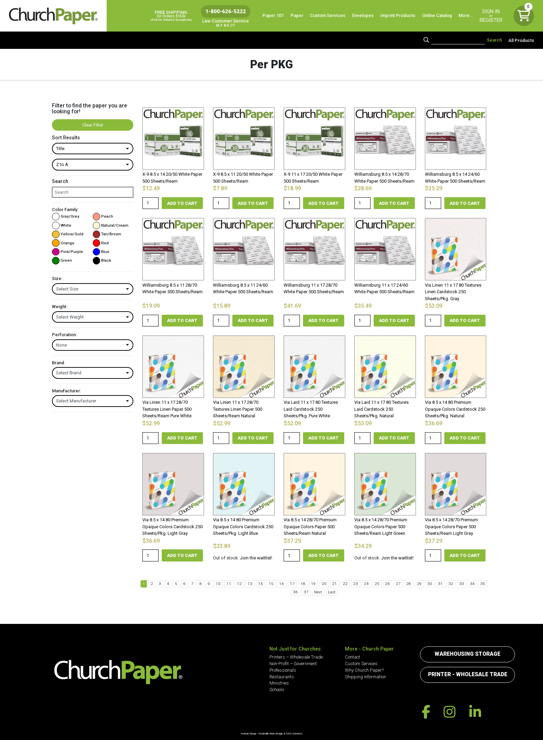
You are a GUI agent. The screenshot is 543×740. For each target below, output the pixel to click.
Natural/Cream (111, 225)
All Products (521, 40)
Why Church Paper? (364, 670)
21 (324, 583)
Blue (101, 251)
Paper (297, 15)
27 (384, 583)
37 (482, 583)
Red (101, 243)
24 (354, 583)
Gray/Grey (65, 216)
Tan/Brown (107, 234)
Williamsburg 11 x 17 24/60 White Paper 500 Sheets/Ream (384, 288)
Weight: (59, 306)
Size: (57, 278)
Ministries (279, 683)
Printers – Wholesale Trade (296, 657)
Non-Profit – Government (293, 663)
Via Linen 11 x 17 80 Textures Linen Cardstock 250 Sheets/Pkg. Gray (453, 291)
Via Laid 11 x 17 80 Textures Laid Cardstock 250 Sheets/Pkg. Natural (381, 409)
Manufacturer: (66, 390)
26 (374, 583)
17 (285, 583)
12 (235, 583)
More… (466, 15)
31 (423, 583)
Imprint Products (397, 15)
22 (334, 583)
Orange (63, 243)
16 (275, 583)
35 (463, 583)
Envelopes (363, 15)
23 (344, 583)
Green (62, 260)
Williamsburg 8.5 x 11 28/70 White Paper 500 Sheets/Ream (172, 288)
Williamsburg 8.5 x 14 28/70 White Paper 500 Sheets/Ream (384, 178)
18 (295, 583)
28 (393, 583)
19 (305, 583)
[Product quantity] (150, 203)
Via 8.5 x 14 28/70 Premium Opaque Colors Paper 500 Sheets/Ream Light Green (380, 526)
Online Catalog (437, 15)
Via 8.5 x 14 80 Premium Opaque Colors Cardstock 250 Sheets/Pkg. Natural (455, 409)
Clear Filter (92, 125)
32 (433, 583)
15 (265, 583)
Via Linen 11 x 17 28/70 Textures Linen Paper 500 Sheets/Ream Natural (237, 409)
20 (314, 583)
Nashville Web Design (270, 733)
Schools (276, 689)
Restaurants (281, 676)
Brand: (58, 362)
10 (216, 583)
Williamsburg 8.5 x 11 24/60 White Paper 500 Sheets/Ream (243, 288)
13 (245, 583)
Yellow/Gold (67, 234)
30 (413, 583)
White (61, 225)
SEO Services (294, 733)
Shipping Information (365, 676)
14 (255, 583)
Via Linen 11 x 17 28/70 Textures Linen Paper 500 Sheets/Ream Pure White (167, 409)
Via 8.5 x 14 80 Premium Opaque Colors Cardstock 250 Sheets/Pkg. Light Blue (243, 526)
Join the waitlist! (256, 557)
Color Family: (65, 209)
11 (225, 583)
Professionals (282, 670)
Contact (352, 657)
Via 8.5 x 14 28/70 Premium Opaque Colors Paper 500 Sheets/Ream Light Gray (451, 526)
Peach (103, 216)
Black (102, 260)
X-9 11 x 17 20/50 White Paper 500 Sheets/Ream (313, 178)
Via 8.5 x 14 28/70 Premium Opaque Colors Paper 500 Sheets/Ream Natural (310, 526)
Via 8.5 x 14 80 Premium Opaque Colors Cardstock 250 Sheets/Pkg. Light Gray (172, 526)
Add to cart (182, 203)
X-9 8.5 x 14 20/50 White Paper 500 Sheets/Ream (172, 178)
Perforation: (64, 334)
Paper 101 (273, 15)
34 (453, 583)
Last (321, 592)
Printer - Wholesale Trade (467, 674)
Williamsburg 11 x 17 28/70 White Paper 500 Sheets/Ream (314, 288)
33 (443, 583)
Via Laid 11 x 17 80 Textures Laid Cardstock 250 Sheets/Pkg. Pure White (311, 409)
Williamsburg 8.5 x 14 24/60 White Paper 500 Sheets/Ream (455, 178)
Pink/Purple (67, 251)
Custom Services (327, 15)
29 (403, 583)
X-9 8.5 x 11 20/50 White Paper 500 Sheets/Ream (243, 178)
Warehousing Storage (467, 654)
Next (308, 592)
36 (473, 583)
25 (364, 583)
